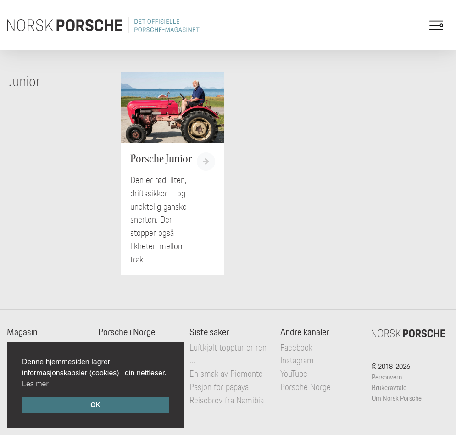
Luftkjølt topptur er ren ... (228, 354)
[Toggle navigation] (436, 25)
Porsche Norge (305, 387)
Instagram (297, 360)
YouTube (293, 373)
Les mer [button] (35, 384)
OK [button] (95, 404)
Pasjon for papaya (219, 387)
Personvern (387, 377)
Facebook (296, 347)
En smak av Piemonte (226, 373)
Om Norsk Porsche (397, 398)
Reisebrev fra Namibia (226, 400)
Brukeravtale (389, 387)
